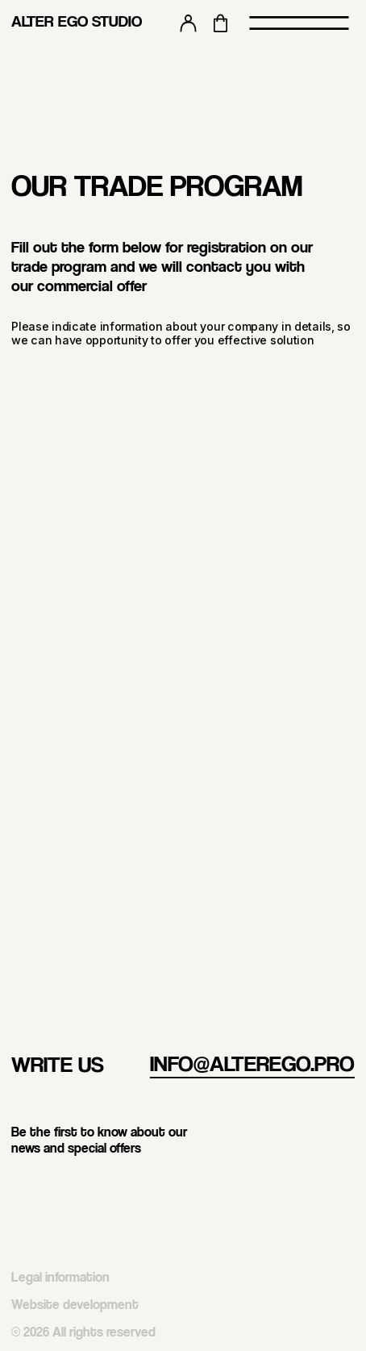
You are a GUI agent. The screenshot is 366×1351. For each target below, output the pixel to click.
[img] (345, 1188)
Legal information (60, 1277)
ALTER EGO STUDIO (76, 21)
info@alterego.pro (252, 1063)
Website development (75, 1304)
